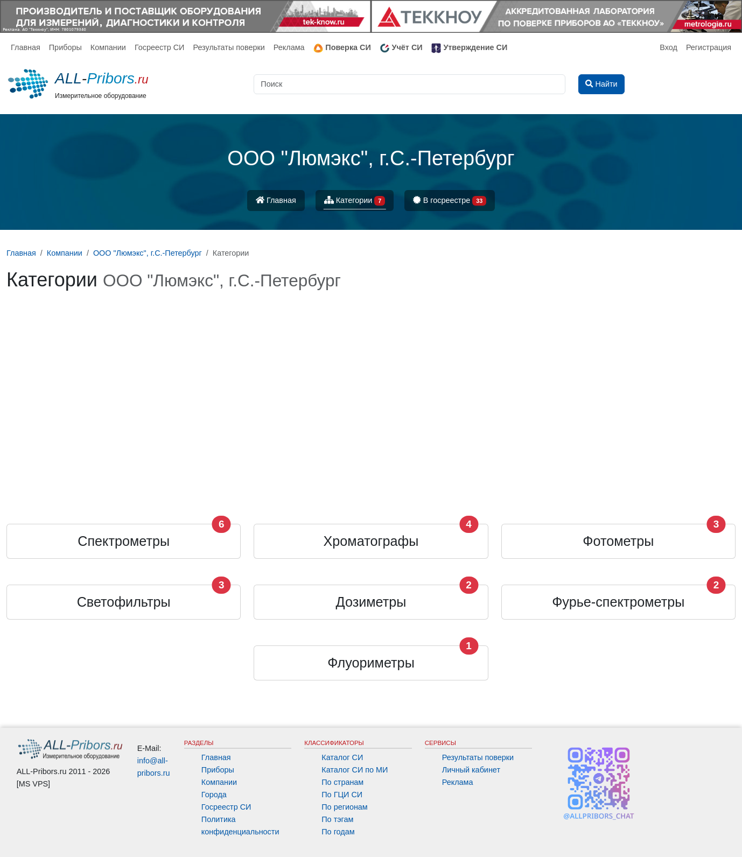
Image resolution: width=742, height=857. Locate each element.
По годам (337, 831)
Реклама (289, 47)
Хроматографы (371, 541)
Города (214, 794)
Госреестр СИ (160, 47)
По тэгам (337, 819)
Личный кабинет (471, 769)
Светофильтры (124, 601)
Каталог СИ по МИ (354, 769)
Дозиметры (371, 601)
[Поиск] (409, 84)
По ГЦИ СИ (341, 794)
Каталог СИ (342, 757)
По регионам (344, 807)
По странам (342, 782)
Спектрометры (124, 541)
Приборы (65, 47)
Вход (668, 47)
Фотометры (618, 541)
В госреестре (449, 201)
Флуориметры (371, 662)
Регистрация (708, 47)
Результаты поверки (228, 47)
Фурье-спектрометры (618, 601)
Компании (108, 47)
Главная (25, 47)
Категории (355, 201)
